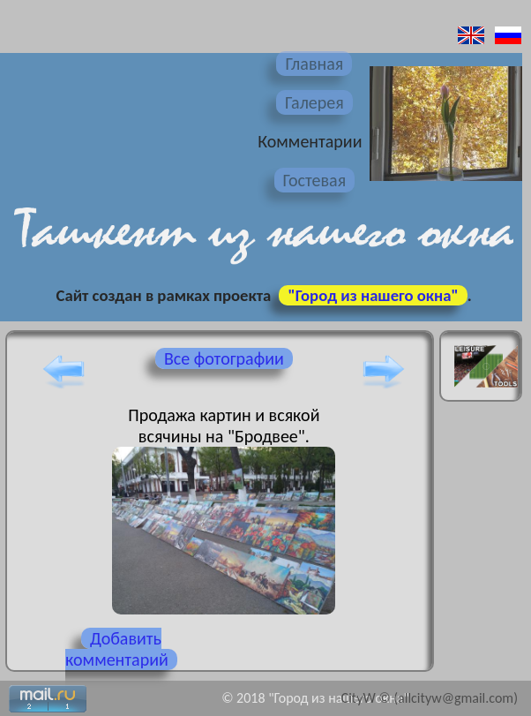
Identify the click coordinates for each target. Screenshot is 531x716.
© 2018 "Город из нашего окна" (315, 698)
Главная (314, 63)
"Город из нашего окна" (373, 295)
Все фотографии (224, 358)
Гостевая (315, 180)
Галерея (314, 102)
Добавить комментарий (116, 649)
